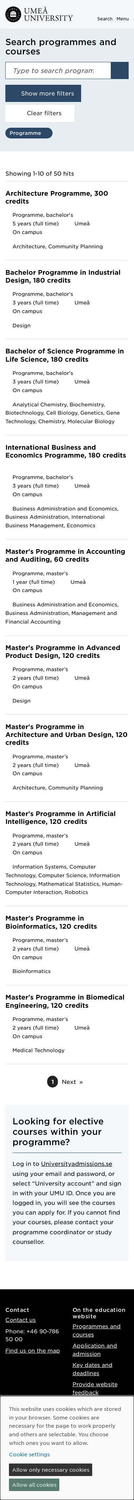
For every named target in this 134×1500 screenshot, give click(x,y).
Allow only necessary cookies (50, 1469)
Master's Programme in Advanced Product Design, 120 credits (62, 652)
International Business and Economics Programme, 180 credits (65, 455)
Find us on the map (32, 1350)
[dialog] (67, 1448)
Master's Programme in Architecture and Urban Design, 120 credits (66, 735)
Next (69, 1081)
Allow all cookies (34, 1484)
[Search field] (58, 70)
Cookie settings (29, 1454)
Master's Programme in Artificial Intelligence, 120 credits (60, 818)
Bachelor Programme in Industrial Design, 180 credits (63, 276)
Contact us (20, 1319)
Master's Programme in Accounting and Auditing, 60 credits (65, 555)
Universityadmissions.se (76, 1163)
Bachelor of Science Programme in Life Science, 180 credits (64, 355)
